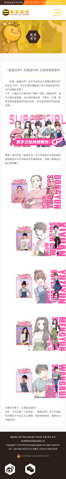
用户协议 (23, 437)
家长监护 (31, 437)
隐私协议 (14, 437)
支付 (54, 437)
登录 (49, 437)
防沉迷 (39, 437)
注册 (45, 437)
